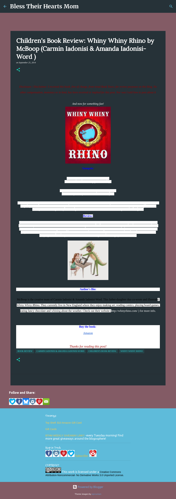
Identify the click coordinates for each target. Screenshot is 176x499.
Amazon (88, 333)
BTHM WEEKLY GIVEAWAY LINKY (65, 435)
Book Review (25, 351)
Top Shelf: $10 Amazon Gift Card (63, 422)
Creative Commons (110, 472)
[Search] (171, 6)
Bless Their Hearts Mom (44, 6)
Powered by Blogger (88, 487)
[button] (18, 70)
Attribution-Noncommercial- (60, 475)
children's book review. (102, 351)
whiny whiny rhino (131, 351)
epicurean (96, 494)
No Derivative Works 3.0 (90, 475)
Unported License (113, 475)
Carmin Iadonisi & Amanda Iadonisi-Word (60, 351)
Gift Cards (51, 429)
